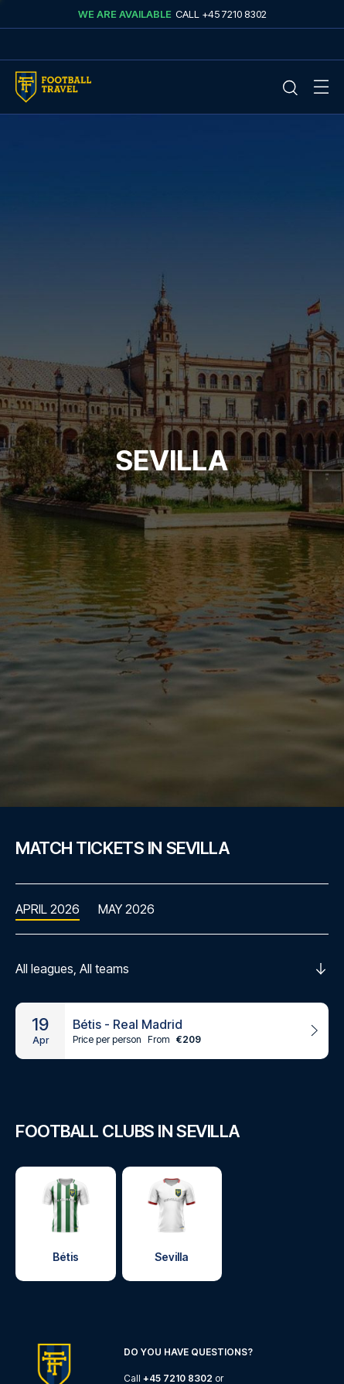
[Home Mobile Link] (53, 87)
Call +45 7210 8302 (221, 14)
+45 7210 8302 (178, 1378)
